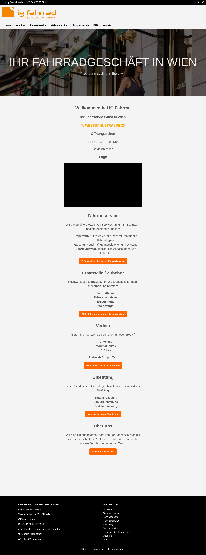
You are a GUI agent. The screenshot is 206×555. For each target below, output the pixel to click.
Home (8, 25)
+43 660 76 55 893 (31, 539)
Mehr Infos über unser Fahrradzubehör (103, 314)
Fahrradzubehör (111, 517)
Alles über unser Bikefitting (103, 414)
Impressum (98, 549)
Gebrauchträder (59, 25)
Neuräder (20, 25)
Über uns (107, 536)
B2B (95, 25)
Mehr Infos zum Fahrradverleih (103, 365)
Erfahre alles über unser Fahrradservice (103, 261)
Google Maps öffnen (32, 534)
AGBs (83, 549)
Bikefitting (108, 524)
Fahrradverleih (81, 25)
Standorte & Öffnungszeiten (117, 532)
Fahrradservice (38, 25)
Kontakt (107, 25)
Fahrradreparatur (111, 521)
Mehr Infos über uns (103, 451)
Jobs (105, 539)
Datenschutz (117, 549)
